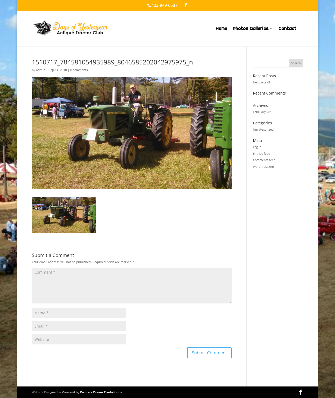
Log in (257, 147)
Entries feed (261, 154)
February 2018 (263, 112)
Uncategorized (263, 129)
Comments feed (264, 160)
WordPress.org (263, 167)
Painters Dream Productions (101, 392)
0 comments (79, 70)
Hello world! (261, 82)
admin (40, 70)
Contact (287, 29)
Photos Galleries (251, 29)
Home (221, 29)
